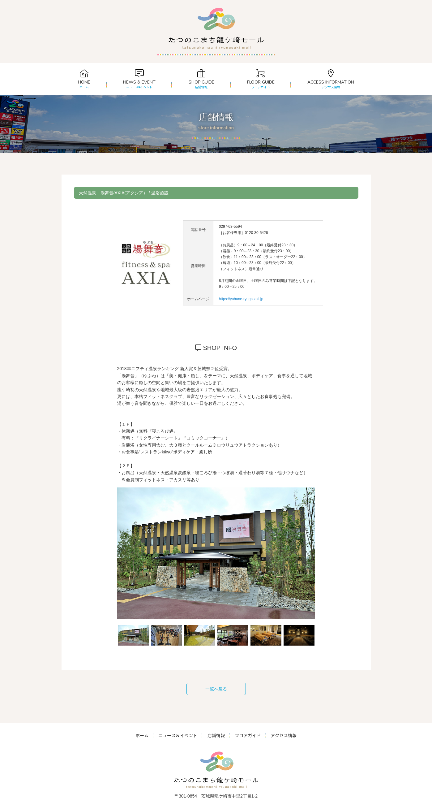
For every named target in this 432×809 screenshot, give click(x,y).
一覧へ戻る (216, 688)
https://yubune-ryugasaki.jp (241, 299)
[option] (216, 553)
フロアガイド (248, 735)
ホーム (142, 735)
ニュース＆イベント (178, 735)
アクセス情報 (284, 735)
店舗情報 (216, 735)
